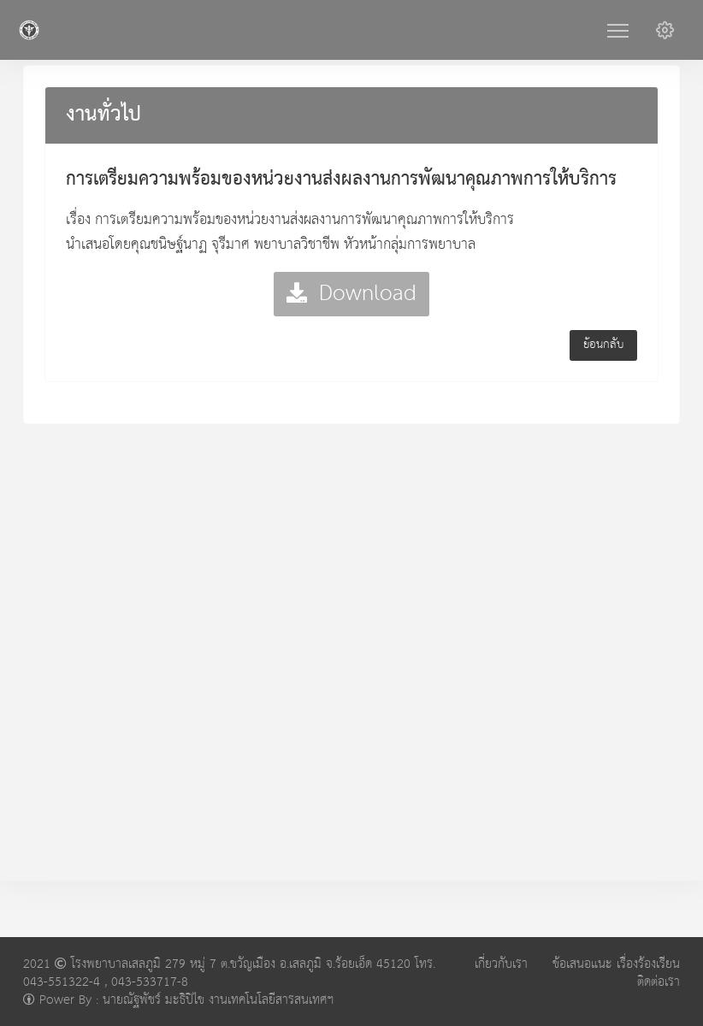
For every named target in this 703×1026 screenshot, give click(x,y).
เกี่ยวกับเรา (501, 964)
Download (351, 294)
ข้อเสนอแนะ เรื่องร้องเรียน (616, 964)
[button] (665, 30)
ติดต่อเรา (658, 982)
